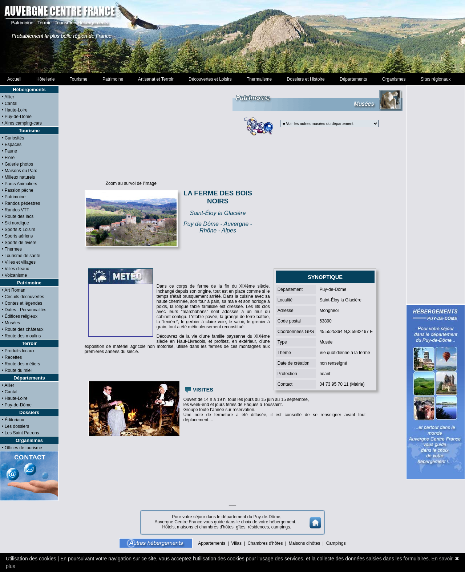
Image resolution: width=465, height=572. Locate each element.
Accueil (14, 79)
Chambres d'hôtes (265, 543)
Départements (353, 79)
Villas (236, 543)
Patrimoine (112, 79)
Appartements (211, 543)
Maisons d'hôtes (304, 543)
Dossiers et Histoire (306, 79)
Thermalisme (259, 79)
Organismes (394, 79)
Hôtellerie (45, 79)
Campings (336, 543)
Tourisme (78, 79)
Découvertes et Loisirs (210, 79)
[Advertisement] (232, 36)
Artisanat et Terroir (156, 79)
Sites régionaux (436, 79)
